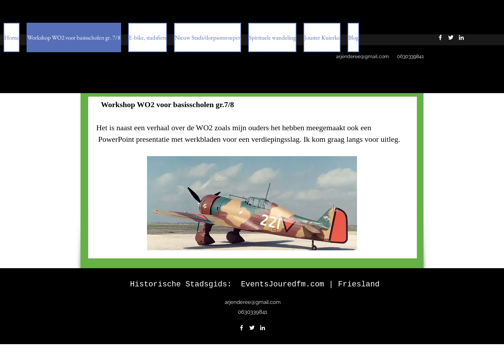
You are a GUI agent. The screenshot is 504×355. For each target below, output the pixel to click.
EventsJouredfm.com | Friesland (310, 284)
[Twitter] (251, 327)
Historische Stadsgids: (185, 284)
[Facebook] (241, 327)
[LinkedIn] (262, 327)
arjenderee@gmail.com (362, 56)
